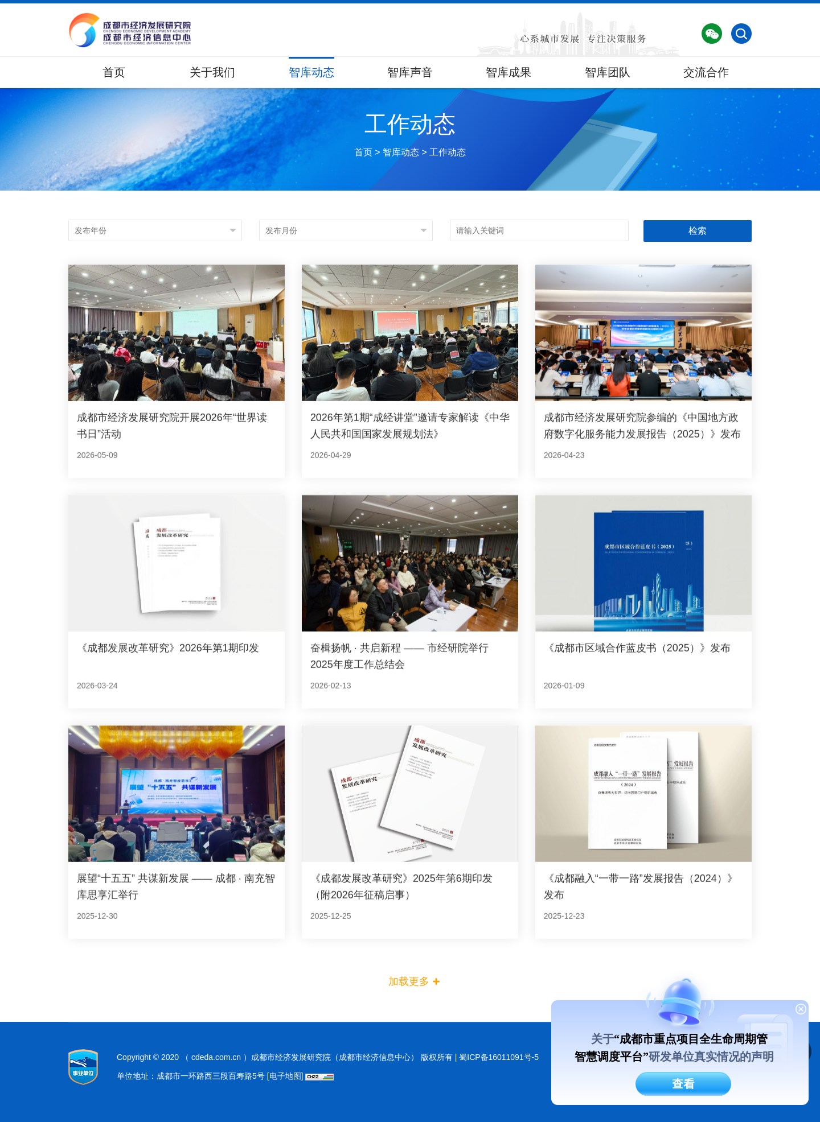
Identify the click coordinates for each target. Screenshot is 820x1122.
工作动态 (447, 166)
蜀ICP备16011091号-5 (499, 1056)
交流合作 (706, 72)
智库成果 (508, 72)
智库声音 (410, 72)
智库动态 (311, 72)
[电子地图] (285, 1075)
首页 (113, 72)
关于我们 (212, 72)
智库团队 (607, 72)
